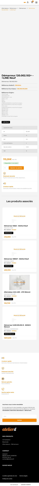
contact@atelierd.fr (8, 458)
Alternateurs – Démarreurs (10, 443)
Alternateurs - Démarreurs (9, 8)
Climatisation (6, 439)
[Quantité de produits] (5, 167)
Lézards (26, 484)
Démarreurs (22, 8)
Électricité (5, 441)
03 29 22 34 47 (6, 457)
